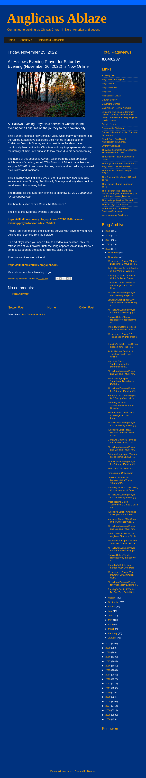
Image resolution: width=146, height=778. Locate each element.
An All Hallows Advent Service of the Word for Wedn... (123, 269)
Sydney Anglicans (111, 146)
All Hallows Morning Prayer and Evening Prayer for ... (122, 294)
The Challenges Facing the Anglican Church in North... (123, 534)
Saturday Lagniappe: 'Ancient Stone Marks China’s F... (123, 455)
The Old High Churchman (115, 204)
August (112, 606)
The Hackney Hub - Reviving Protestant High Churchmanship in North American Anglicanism (119, 193)
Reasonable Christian (113, 128)
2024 (108, 240)
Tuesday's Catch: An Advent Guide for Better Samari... (122, 277)
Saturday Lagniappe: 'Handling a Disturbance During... (121, 381)
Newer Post (16, 307)
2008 (108, 701)
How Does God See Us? (120, 468)
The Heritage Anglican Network (117, 200)
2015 (108, 670)
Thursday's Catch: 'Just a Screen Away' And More (121, 566)
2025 (108, 235)
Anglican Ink (108, 83)
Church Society (109, 99)
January (112, 637)
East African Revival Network (116, 108)
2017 (108, 661)
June (111, 615)
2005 (108, 715)
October (112, 597)
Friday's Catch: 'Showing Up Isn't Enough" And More (122, 397)
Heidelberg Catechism (51, 39)
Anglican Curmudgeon (113, 79)
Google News (109, 124)
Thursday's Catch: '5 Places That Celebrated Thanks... (122, 328)
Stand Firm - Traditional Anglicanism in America (114, 140)
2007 (108, 706)
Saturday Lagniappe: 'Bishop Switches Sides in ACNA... (122, 542)
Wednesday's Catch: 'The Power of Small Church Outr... (121, 575)
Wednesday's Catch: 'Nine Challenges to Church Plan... (121, 415)
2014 (108, 674)
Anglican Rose (109, 87)
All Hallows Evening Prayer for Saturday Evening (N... (122, 311)
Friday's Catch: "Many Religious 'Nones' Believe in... (122, 320)
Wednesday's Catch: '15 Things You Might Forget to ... (123, 337)
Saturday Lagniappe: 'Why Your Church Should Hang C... (122, 302)
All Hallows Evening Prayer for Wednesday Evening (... (123, 424)
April (110, 624)
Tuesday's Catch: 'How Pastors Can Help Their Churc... (121, 432)
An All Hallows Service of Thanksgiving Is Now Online (120, 354)
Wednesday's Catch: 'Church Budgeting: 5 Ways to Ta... (122, 262)
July (110, 611)
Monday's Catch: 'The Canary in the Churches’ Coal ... (123, 520)
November (113, 257)
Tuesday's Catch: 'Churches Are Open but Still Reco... (122, 513)
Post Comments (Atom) (33, 314)
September (114, 602)
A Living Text (108, 75)
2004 (108, 719)
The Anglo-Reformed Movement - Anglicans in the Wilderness (119, 164)
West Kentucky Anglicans (114, 215)
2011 (108, 688)
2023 (108, 244)
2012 (108, 683)
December (113, 252)
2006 (108, 710)
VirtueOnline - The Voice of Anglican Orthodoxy (115, 209)
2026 (108, 231)
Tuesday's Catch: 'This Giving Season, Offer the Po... (123, 345)
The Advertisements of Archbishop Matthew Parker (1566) (119, 151)
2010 (108, 692)
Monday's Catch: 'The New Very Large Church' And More (121, 285)
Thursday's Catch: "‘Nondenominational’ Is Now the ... (121, 405)
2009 (108, 697)
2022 (108, 248)
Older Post (86, 307)
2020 (108, 648)
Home (11, 39)
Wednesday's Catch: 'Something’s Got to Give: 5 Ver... (123, 504)
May (110, 620)
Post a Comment (20, 294)
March (111, 629)
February (113, 633)
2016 (108, 665)
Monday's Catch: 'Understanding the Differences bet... (118, 364)
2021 (108, 643)
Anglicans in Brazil (111, 95)
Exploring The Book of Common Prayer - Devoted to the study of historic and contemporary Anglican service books (120, 116)
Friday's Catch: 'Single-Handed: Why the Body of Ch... (122, 558)
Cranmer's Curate (111, 104)
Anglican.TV (108, 91)
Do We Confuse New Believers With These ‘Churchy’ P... (120, 480)
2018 (108, 656)
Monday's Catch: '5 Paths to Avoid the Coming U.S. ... (122, 441)
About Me (26, 39)
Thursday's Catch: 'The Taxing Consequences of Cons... (123, 488)
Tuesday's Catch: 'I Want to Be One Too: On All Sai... (121, 590)
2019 (108, 652)
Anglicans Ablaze (57, 18)
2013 (108, 679)
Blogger (91, 771)
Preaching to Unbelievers (120, 473)
